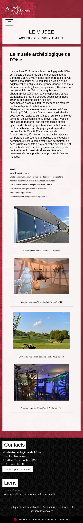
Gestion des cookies (41, 511)
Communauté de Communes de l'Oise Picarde (29, 494)
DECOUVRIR (41, 38)
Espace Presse (11, 490)
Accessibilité (50, 507)
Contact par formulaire (17, 469)
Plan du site (67, 507)
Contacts (14, 445)
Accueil (25, 38)
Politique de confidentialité (24, 507)
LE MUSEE (57, 38)
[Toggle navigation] (9, 22)
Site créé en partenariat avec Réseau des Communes (41, 519)
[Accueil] (18, 9)
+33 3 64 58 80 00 (13, 464)
